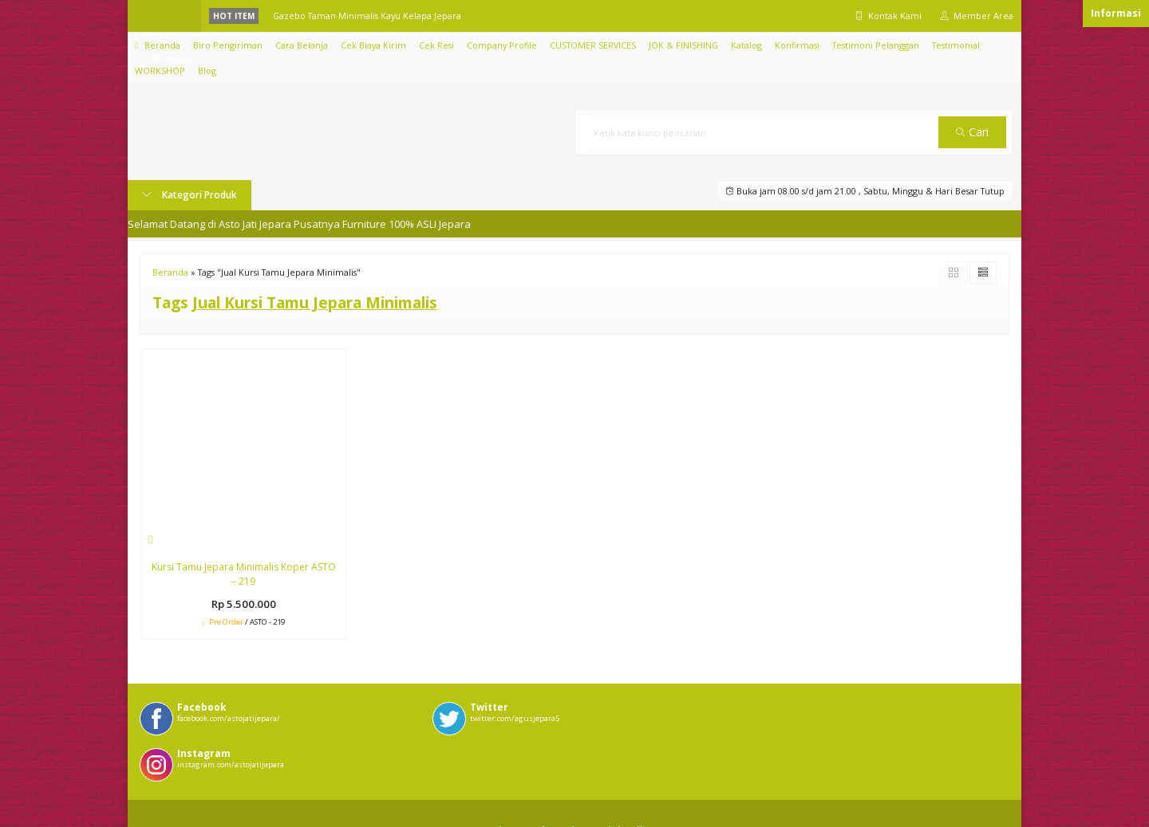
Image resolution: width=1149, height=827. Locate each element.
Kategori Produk (189, 195)
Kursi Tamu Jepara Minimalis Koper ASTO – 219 (244, 574)
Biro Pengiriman (228, 45)
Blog (207, 70)
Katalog (746, 45)
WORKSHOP (160, 70)
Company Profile (502, 45)
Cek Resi (436, 45)
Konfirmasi (797, 45)
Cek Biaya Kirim (373, 45)
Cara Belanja (301, 45)
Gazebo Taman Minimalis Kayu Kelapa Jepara (367, 16)
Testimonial (956, 45)
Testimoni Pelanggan (875, 45)
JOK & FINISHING (683, 45)
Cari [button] (972, 131)
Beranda (157, 45)
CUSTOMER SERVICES (593, 45)
